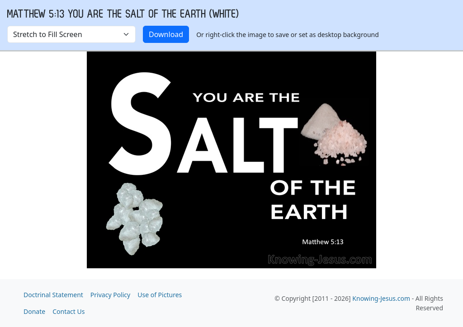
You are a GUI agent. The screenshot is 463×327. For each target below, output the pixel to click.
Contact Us (68, 311)
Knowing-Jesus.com (381, 298)
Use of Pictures (159, 294)
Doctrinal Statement (53, 294)
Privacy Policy (110, 294)
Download (166, 34)
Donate (34, 311)
